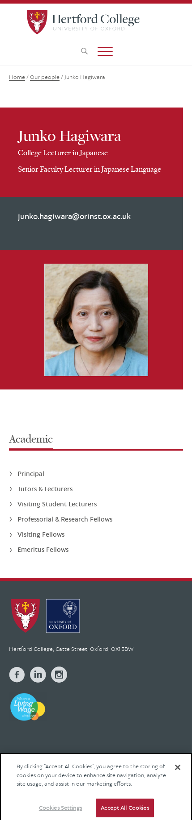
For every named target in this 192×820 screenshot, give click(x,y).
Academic (31, 438)
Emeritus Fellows (42, 549)
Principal (30, 473)
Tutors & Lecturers (45, 489)
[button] (105, 51)
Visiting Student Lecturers (57, 504)
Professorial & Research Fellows (64, 519)
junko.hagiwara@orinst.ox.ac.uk (74, 216)
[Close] (178, 771)
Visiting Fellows (40, 534)
